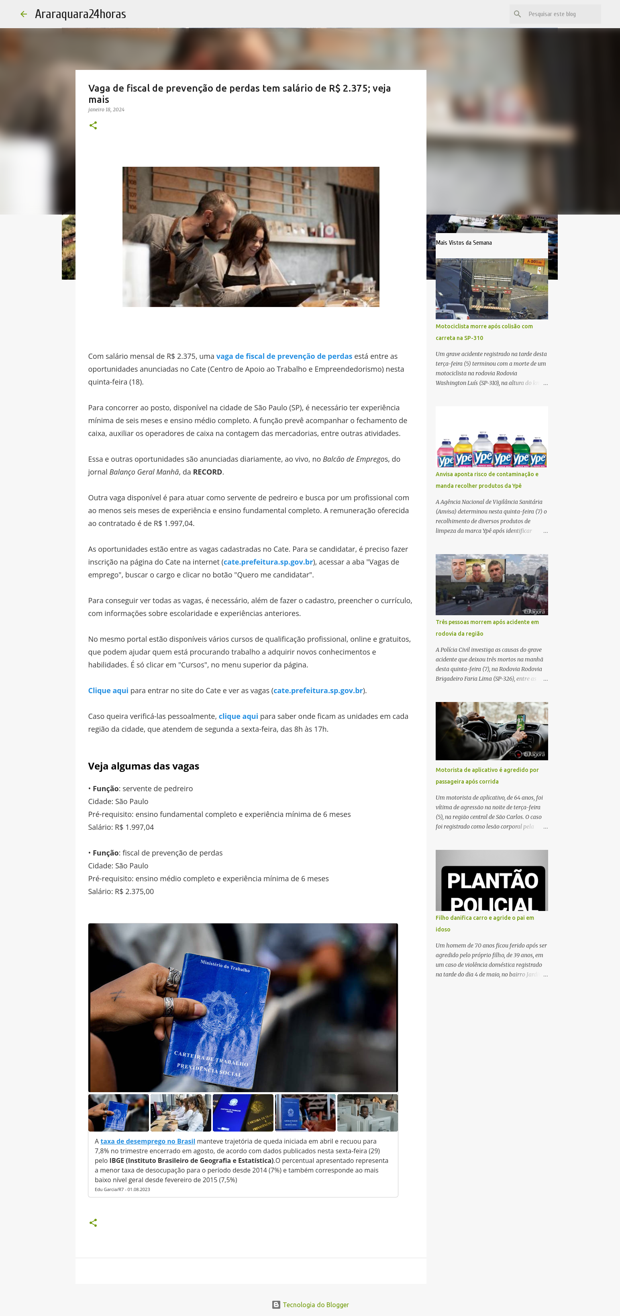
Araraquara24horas (80, 13)
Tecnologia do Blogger (310, 1304)
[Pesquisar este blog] (559, 14)
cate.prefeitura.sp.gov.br (268, 562)
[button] (93, 126)
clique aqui (238, 716)
